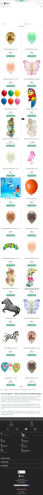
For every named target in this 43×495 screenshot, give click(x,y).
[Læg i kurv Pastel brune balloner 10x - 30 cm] (31, 235)
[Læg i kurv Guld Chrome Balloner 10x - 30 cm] (10, 56)
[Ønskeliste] (39, 3)
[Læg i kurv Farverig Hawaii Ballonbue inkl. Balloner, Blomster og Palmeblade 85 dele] (31, 295)
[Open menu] (1, 3)
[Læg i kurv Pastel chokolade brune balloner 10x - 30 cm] (10, 235)
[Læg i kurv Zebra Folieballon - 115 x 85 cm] (10, 355)
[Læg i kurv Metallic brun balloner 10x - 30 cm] (31, 385)
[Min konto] (37, 3)
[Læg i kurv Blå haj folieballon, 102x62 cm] (10, 205)
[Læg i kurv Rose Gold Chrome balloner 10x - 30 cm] (31, 355)
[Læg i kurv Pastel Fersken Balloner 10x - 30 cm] (31, 265)
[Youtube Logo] (26, 429)
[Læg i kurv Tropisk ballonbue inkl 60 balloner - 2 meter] (10, 265)
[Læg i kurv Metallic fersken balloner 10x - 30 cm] (10, 86)
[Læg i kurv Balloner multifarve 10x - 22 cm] (10, 116)
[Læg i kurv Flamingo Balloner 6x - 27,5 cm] (10, 385)
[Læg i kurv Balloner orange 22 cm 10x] (31, 205)
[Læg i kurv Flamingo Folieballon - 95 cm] (31, 176)
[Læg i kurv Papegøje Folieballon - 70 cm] (31, 116)
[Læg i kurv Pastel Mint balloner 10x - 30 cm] (31, 56)
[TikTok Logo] (35, 429)
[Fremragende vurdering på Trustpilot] (21, 1)
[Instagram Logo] (17, 429)
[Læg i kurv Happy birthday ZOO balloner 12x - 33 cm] (10, 295)
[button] (21, 458)
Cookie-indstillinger (21, 491)
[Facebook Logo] (7, 429)
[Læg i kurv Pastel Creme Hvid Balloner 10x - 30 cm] (10, 176)
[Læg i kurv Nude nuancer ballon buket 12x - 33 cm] (31, 146)
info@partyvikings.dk (21, 482)
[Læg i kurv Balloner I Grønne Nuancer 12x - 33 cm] (10, 146)
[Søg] (41, 6)
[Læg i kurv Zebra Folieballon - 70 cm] (10, 325)
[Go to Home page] (6, 3)
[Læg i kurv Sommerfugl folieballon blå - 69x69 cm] (31, 325)
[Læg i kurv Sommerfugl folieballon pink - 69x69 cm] (31, 86)
